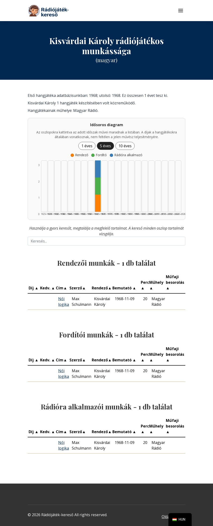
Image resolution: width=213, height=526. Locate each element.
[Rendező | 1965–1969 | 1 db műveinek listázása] (98, 203)
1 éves (86, 145)
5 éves (105, 145)
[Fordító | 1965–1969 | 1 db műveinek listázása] (98, 186)
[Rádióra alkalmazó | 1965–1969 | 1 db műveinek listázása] (98, 169)
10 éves (125, 145)
